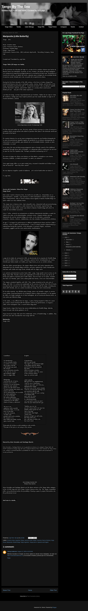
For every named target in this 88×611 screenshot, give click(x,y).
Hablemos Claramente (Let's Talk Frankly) (76, 189)
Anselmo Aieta (11, 540)
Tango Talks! (9, 27)
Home (30, 590)
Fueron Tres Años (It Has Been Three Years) (77, 110)
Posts (66, 276)
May (67, 242)
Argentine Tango (19, 540)
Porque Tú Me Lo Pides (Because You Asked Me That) (77, 123)
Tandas (18, 27)
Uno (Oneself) (74, 164)
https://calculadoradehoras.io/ (15, 555)
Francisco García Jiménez (44, 540)
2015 (66, 263)
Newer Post (6, 590)
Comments (67, 278)
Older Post (53, 590)
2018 (66, 255)
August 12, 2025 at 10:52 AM (25, 551)
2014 (66, 265)
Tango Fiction (52, 27)
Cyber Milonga (29, 27)
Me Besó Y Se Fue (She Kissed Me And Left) (77, 203)
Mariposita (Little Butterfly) (77, 176)
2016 (66, 260)
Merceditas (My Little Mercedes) (76, 96)
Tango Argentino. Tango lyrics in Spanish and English (34, 542)
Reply (8, 558)
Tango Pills (41, 27)
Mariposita (9, 542)
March (68, 244)
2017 (66, 258)
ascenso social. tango (30, 540)
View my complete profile (70, 76)
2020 (66, 237)
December (69, 239)
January (68, 250)
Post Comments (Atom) (33, 596)
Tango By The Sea (15, 7)
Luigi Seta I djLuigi (78, 57)
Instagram (64, 27)
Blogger (54, 607)
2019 (66, 253)
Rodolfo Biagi (16, 542)
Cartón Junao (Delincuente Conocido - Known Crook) (77, 151)
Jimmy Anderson (12, 551)
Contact (81, 27)
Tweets (73, 27)
